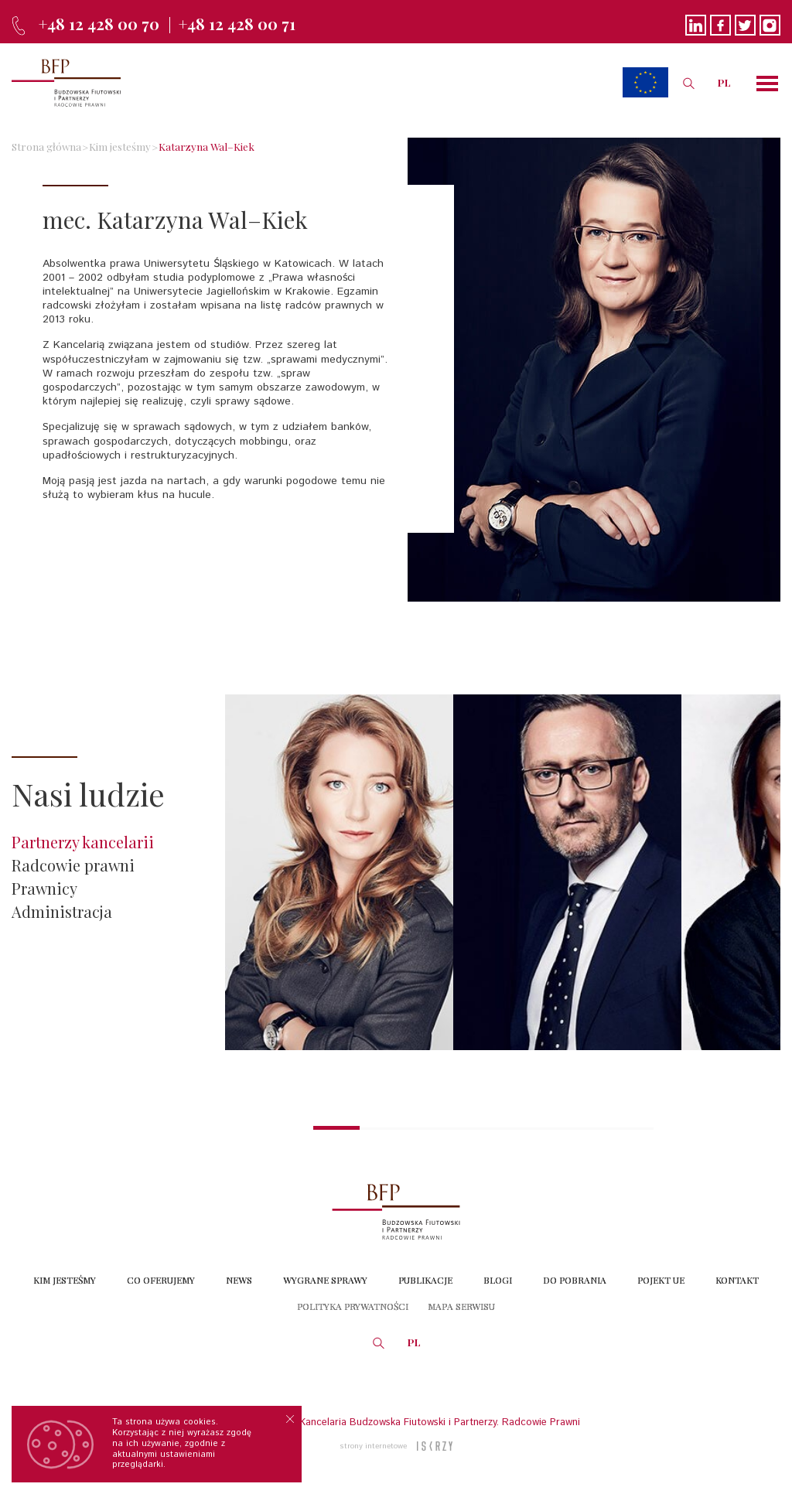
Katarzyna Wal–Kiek (206, 146)
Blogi (497, 1280)
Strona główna (46, 146)
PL (724, 82)
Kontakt (737, 1280)
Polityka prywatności (352, 1306)
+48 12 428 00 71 (237, 23)
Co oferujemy (161, 1280)
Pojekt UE (660, 1280)
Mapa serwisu (461, 1306)
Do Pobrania (574, 1280)
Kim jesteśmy (120, 146)
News (239, 1280)
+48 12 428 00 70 (99, 23)
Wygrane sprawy (325, 1280)
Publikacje (425, 1280)
